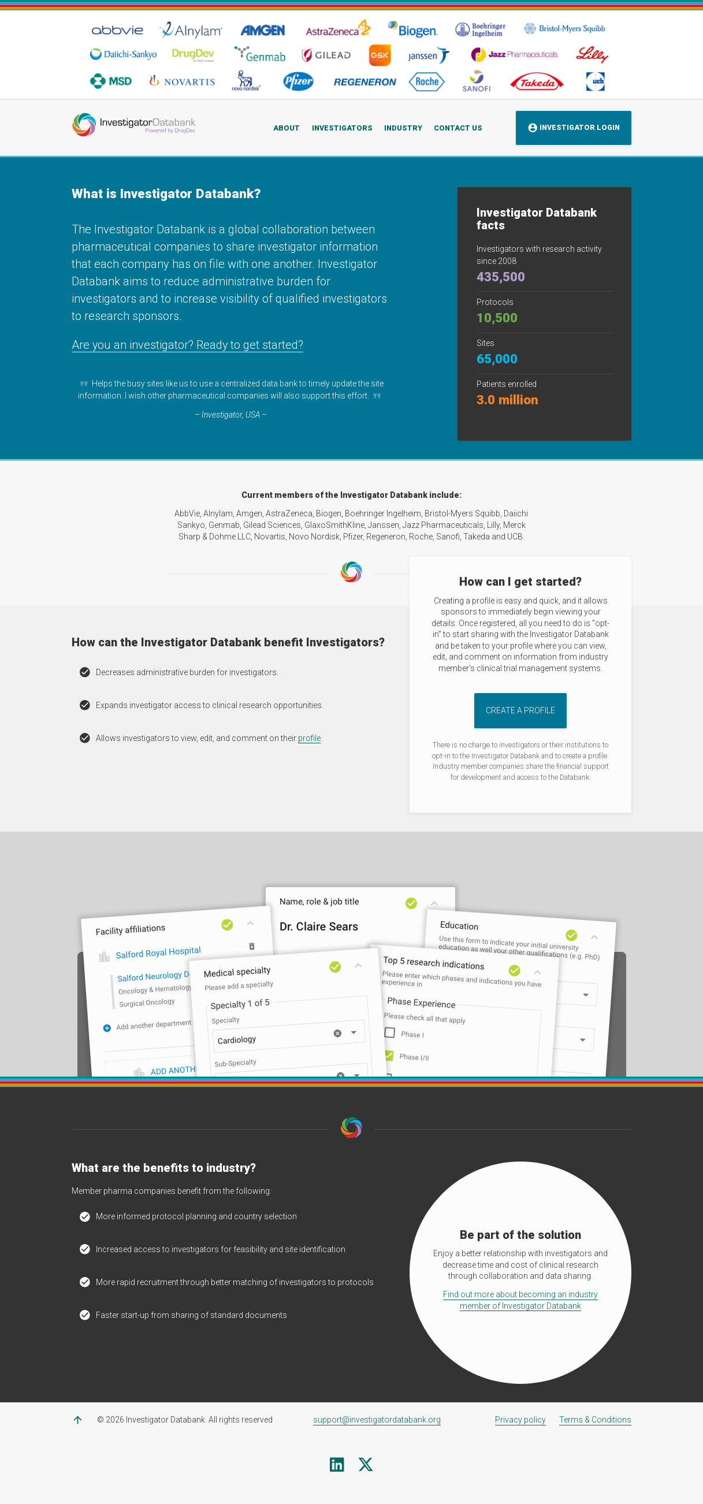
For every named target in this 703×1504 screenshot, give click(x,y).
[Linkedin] (337, 1468)
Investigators (342, 128)
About (286, 128)
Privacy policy (520, 1419)
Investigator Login (573, 127)
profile (309, 738)
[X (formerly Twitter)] (366, 1468)
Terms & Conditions (595, 1419)
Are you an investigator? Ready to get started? (188, 345)
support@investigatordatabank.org (377, 1419)
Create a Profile (520, 710)
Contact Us (458, 128)
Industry (403, 128)
